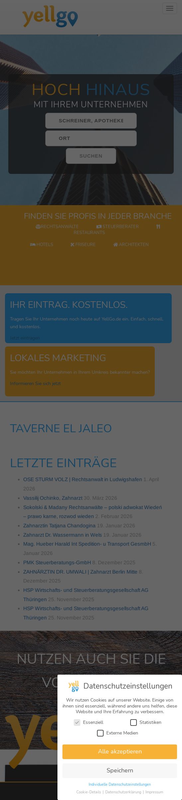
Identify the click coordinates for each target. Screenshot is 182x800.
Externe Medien (117, 737)
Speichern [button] (120, 775)
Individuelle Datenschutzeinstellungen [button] (120, 789)
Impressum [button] (154, 797)
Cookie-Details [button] (89, 797)
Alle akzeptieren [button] (120, 756)
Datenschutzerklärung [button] (123, 797)
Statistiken (145, 727)
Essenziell (88, 727)
